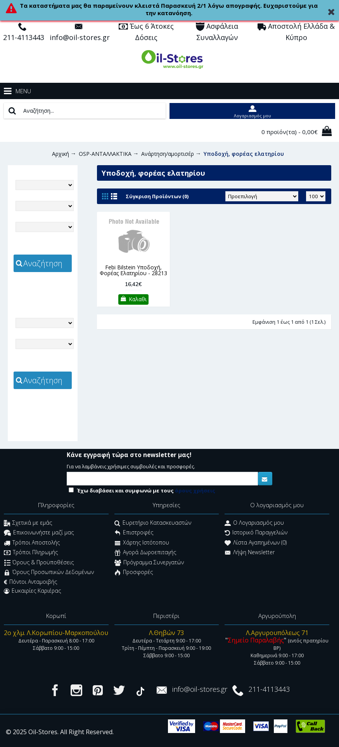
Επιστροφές (133, 533)
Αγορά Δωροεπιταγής (145, 553)
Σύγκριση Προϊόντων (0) (157, 196)
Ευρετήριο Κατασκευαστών (152, 523)
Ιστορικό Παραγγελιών (256, 533)
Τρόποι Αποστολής (32, 543)
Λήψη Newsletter (250, 553)
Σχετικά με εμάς (28, 523)
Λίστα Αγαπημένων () (256, 543)
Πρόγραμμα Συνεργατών (149, 563)
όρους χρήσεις (195, 490)
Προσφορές (133, 572)
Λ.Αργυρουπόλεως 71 (277, 632)
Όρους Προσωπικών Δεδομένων (49, 572)
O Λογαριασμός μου (254, 523)
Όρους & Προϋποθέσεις (39, 563)
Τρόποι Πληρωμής (31, 553)
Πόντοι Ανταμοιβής (30, 582)
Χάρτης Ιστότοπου (141, 543)
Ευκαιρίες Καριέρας (32, 591)
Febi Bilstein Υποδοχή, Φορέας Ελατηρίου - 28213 (133, 270)
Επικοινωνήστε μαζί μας (39, 533)
